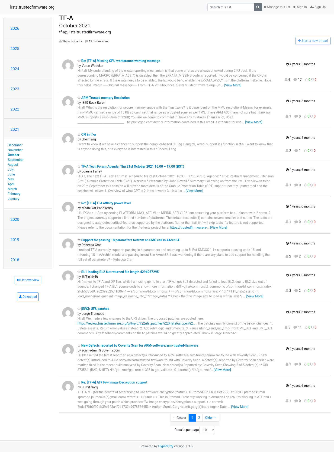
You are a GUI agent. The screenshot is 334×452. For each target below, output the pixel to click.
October (13, 155)
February (14, 194)
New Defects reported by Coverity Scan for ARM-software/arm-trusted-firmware (137, 345)
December (15, 145)
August (13, 164)
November (15, 150)
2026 (14, 28)
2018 (14, 259)
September (16, 160)
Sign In (300, 7)
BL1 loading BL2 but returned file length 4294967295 (118, 272)
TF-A (66, 18)
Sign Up (318, 7)
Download (28, 297)
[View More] (232, 85)
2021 (14, 129)
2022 (14, 109)
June (11, 174)
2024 (14, 68)
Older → (211, 417)
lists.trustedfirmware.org (32, 7)
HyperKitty (165, 446)
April (11, 184)
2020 (14, 219)
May (11, 179)
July (11, 169)
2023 (14, 89)
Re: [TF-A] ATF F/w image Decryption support (112, 382)
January (13, 199)
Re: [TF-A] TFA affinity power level (104, 203)
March (12, 189)
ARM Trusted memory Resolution (103, 98)
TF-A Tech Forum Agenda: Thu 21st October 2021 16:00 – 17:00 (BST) (130, 166)
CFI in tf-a (86, 134)
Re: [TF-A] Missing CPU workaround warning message (118, 61)
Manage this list (277, 7)
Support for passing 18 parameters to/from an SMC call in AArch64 (128, 240)
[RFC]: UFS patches (93, 309)
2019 (14, 239)
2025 (14, 48)
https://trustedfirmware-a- (188, 227)
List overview (27, 280)
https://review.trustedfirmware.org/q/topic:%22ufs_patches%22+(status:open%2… (136, 323)
